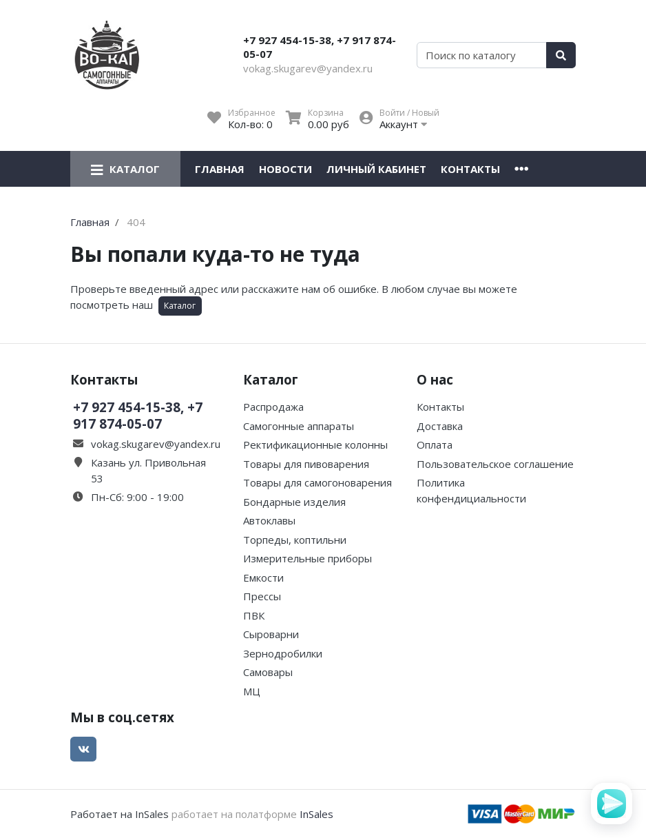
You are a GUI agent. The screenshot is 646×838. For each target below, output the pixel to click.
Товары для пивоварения (306, 464)
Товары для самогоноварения (317, 482)
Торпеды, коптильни (294, 539)
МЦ (251, 691)
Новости (285, 169)
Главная (219, 169)
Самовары (268, 672)
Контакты (470, 169)
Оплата (434, 444)
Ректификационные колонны (315, 444)
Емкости (263, 577)
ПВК (253, 615)
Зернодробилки (282, 653)
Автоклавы (269, 520)
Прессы (262, 596)
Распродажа (273, 406)
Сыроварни (271, 634)
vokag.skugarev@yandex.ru (308, 68)
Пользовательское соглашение (495, 464)
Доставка (440, 426)
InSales (316, 814)
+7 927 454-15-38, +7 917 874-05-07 (319, 47)
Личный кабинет (376, 169)
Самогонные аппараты (298, 426)
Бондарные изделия (294, 502)
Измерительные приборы (307, 558)
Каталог (180, 305)
